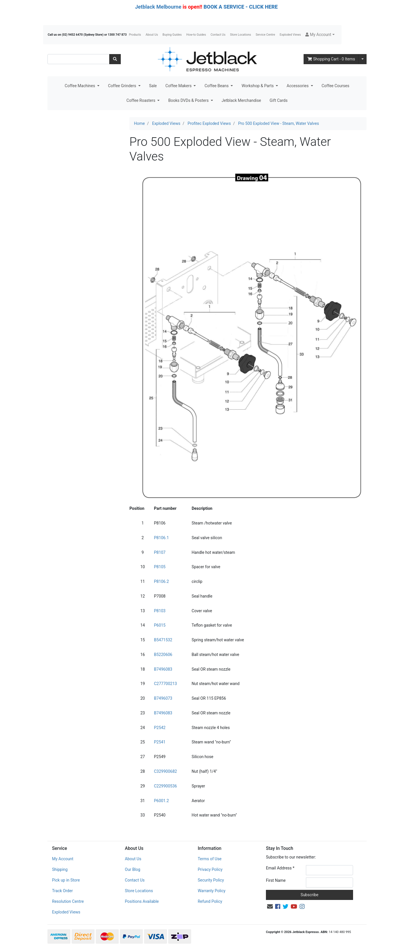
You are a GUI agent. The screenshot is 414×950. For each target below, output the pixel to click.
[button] (320, 34)
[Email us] (270, 906)
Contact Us (218, 35)
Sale (153, 85)
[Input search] (78, 59)
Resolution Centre (68, 901)
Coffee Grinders (122, 85)
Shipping (60, 869)
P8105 (159, 566)
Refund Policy (210, 901)
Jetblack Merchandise (241, 100)
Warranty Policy (212, 890)
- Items (331, 59)
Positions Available (142, 901)
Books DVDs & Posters (189, 100)
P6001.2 (161, 800)
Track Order (62, 890)
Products (135, 35)
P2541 (159, 742)
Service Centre (265, 35)
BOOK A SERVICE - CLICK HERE (241, 7)
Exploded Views (290, 35)
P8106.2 (161, 581)
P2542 (159, 727)
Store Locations (240, 35)
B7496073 (163, 698)
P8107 (159, 552)
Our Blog (132, 869)
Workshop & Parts (258, 85)
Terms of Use (210, 858)
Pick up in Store (66, 880)
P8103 (159, 610)
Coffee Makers (179, 85)
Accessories (298, 85)
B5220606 (163, 654)
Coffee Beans (216, 85)
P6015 (159, 625)
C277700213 (165, 683)
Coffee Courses (335, 85)
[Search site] (115, 59)
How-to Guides (196, 35)
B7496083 (163, 669)
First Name (275, 880)
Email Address (280, 868)
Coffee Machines (80, 85)
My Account (62, 858)
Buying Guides (172, 35)
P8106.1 (161, 537)
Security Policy (211, 880)
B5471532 (163, 640)
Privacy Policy (210, 869)
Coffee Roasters (141, 100)
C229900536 (165, 786)
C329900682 (165, 771)
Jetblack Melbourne (158, 7)
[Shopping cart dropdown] (363, 59)
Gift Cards (279, 100)
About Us (152, 35)
